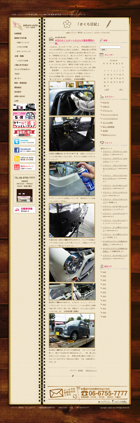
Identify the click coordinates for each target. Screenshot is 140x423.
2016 (104, 288)
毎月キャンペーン (109, 135)
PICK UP (106, 102)
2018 (104, 280)
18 (111, 78)
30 (105, 86)
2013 (104, 300)
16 (105, 78)
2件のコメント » (91, 370)
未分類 (80, 370)
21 (120, 78)
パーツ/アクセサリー (110, 119)
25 (111, 82)
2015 (104, 292)
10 (108, 74)
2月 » (121, 89)
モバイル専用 (108, 123)
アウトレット (108, 111)
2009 (104, 316)
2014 (104, 296)
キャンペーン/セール (110, 115)
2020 (104, 272)
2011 (104, 308)
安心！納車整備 (108, 127)
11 (111, 74)
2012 (104, 304)
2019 (104, 276)
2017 (104, 284)
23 (105, 82)
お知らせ (106, 107)
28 (120, 82)
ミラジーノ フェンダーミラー (114, 213)
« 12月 (106, 89)
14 (120, 74)
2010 (104, 313)
